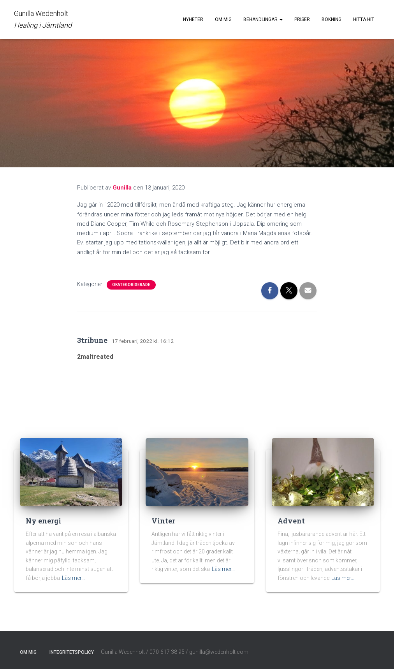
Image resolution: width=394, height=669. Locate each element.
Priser (302, 19)
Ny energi (43, 520)
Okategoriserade (131, 285)
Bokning (331, 19)
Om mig (223, 19)
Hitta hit (363, 19)
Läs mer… (73, 578)
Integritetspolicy (71, 652)
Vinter (163, 520)
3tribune (92, 340)
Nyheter (193, 19)
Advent (291, 520)
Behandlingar (263, 19)
